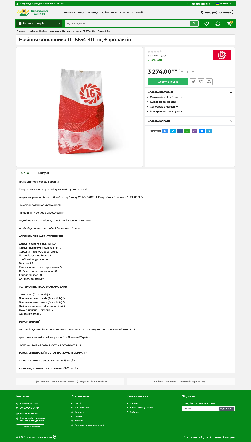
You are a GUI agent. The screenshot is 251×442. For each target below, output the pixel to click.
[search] (132, 23)
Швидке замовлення (193, 81)
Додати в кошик (168, 81)
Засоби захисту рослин (141, 408)
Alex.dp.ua (229, 437)
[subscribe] (208, 408)
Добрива (134, 412)
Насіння (134, 403)
